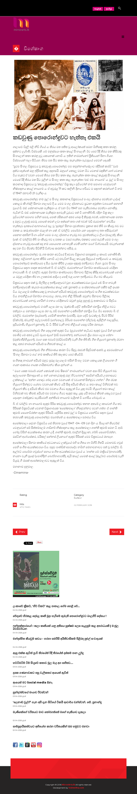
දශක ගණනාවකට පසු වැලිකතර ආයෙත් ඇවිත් (40, 672)
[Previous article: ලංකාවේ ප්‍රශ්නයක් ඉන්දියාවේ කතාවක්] (20, 532)
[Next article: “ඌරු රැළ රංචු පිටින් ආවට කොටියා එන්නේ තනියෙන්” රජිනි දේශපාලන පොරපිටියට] (116, 532)
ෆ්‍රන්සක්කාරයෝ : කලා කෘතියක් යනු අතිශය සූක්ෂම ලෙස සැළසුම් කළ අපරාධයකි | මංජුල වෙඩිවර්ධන (65, 627)
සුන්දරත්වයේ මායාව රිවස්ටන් (30, 692)
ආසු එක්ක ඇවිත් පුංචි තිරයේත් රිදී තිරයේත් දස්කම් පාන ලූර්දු (48, 653)
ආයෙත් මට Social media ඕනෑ (32, 682)
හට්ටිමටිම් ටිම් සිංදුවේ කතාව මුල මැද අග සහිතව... (43, 663)
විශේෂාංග (78, 498)
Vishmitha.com (76, 788)
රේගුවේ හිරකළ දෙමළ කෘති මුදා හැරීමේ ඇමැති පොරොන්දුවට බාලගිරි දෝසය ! (59, 616)
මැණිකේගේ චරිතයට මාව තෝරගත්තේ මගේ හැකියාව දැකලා (49, 712)
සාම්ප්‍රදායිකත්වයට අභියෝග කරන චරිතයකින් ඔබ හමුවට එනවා (51, 726)
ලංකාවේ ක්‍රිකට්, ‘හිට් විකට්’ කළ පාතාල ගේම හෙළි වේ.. (46, 606)
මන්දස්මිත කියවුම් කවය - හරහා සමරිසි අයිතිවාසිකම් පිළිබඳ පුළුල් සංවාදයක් (58, 638)
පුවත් (24, 620)
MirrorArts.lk (68, 785)
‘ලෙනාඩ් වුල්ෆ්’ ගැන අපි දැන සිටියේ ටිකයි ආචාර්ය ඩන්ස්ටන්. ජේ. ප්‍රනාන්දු (57, 702)
